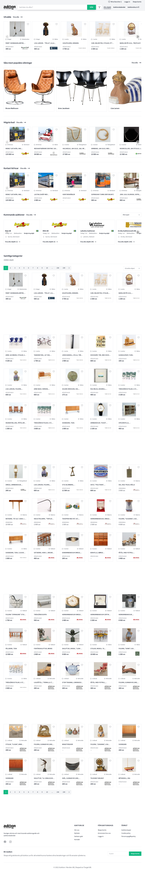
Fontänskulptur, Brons (43, 648)
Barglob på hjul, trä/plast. (130, 43)
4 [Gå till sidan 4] (19, 268)
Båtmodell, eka (124, 778)
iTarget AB (87, 867)
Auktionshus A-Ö (133, 7)
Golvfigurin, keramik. (71, 43)
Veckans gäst (78, 836)
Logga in (127, 2)
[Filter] (99, 7)
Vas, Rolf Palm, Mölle (127, 485)
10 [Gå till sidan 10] (47, 268)
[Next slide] (138, 37)
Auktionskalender (119, 7)
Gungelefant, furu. (126, 355)
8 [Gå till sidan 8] (37, 268)
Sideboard (123, 744)
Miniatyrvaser (67, 744)
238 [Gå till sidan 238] (58, 268)
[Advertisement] (59, 318)
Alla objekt (107, 7)
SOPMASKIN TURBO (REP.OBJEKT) (102, 194)
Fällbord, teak (11, 648)
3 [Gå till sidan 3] (14, 268)
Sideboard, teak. (68, 423)
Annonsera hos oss (104, 833)
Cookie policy (125, 833)
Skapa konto (137, 2)
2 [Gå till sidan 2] (10, 268)
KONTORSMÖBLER (69, 194)
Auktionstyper (126, 830)
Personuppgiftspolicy (128, 836)
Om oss (76, 830)
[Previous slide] (7, 37)
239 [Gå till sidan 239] (64, 268)
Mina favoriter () (114, 1)
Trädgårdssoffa (40, 614)
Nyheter (77, 833)
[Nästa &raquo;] (69, 268)
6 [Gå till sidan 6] (28, 268)
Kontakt (77, 839)
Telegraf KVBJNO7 (97, 778)
